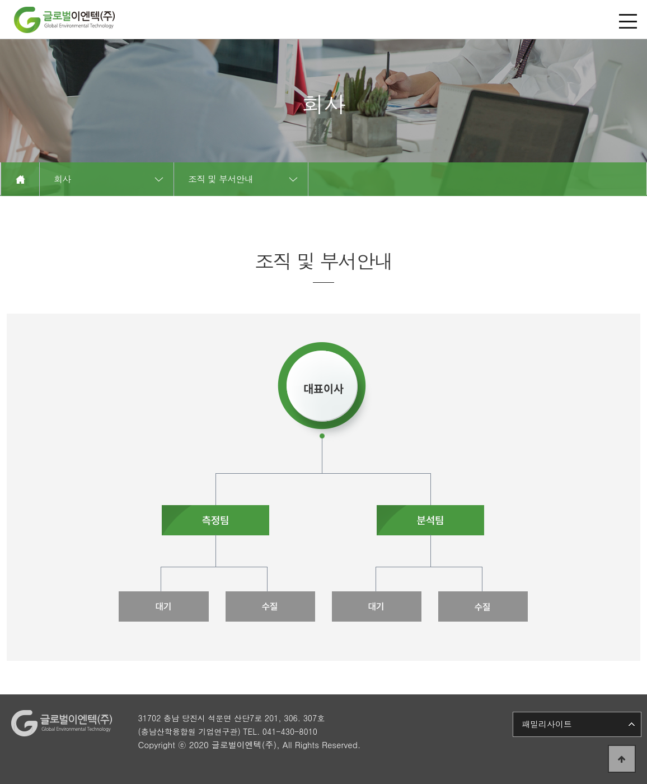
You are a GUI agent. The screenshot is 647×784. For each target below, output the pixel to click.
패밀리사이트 (547, 724)
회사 (62, 178)
